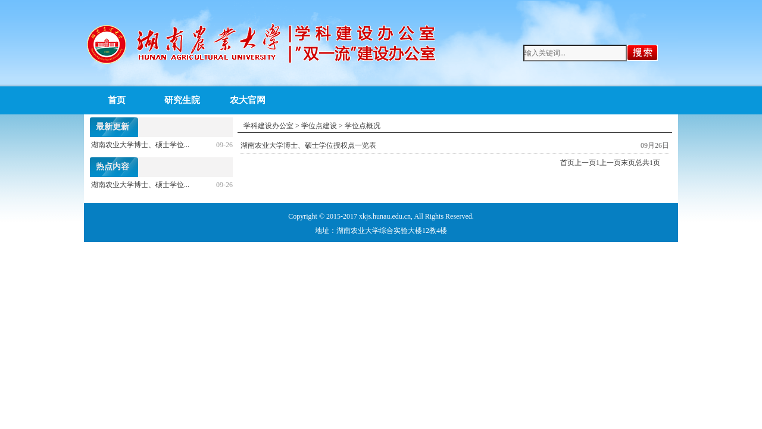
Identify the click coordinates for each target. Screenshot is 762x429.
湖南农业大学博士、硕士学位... (140, 145)
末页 (628, 162)
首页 (117, 100)
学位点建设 (319, 126)
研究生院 (182, 100)
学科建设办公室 (268, 126)
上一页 (585, 162)
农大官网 (248, 100)
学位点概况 (362, 126)
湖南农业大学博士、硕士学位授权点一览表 (308, 145)
